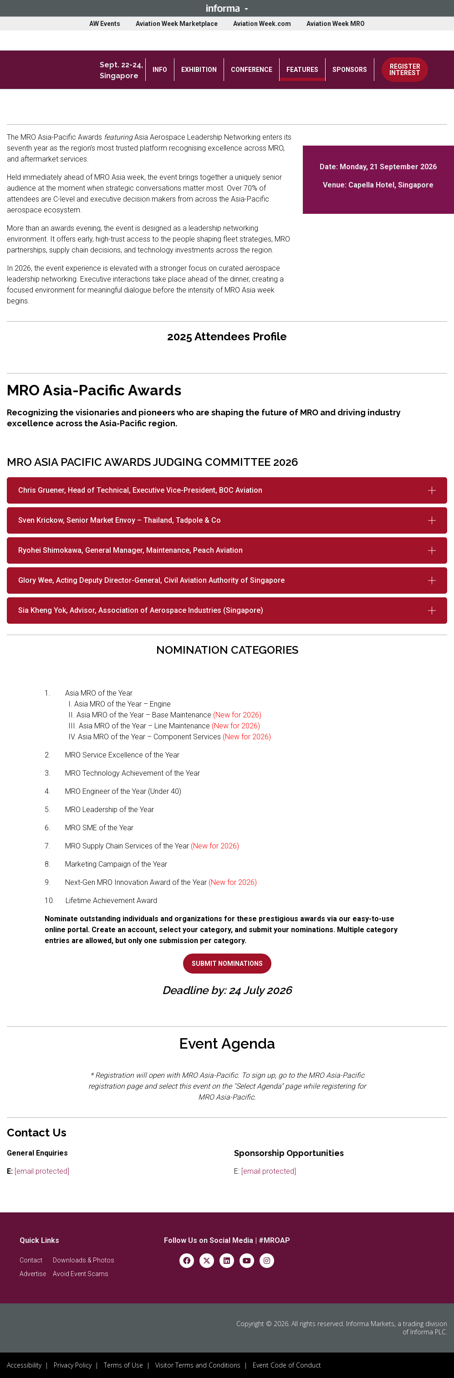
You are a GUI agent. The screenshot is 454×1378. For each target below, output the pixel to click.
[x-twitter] (207, 1260)
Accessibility (24, 1365)
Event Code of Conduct (287, 1365)
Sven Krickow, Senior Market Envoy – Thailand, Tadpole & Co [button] (119, 520)
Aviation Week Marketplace (177, 23)
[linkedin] (227, 1260)
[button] (227, 8)
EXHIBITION (199, 69)
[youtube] (247, 1260)
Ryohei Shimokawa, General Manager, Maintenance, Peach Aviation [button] (130, 550)
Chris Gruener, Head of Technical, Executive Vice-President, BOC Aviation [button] (140, 490)
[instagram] (267, 1260)
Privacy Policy (73, 1365)
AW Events (104, 23)
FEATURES (302, 69)
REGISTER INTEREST (404, 69)
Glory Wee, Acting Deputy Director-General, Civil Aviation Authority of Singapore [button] (151, 580)
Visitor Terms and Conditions (197, 1365)
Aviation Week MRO (335, 23)
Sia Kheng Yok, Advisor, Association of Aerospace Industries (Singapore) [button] (140, 610)
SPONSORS (349, 69)
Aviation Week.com (262, 23)
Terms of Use (123, 1365)
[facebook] (187, 1260)
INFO (160, 69)
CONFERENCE (251, 69)
